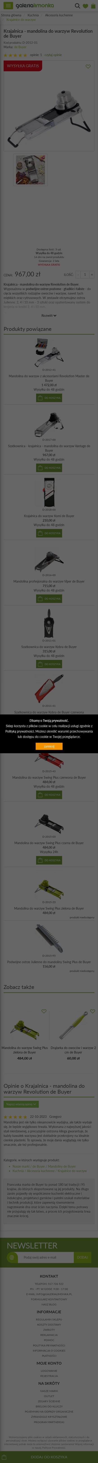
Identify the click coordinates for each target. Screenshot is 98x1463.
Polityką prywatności (19, 731)
